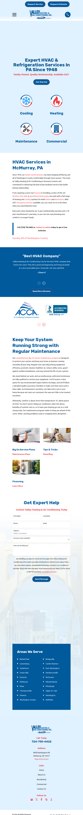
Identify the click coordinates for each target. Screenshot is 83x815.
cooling (28, 199)
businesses (59, 199)
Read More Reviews (41, 291)
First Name (17, 516)
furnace (37, 193)
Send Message (41, 579)
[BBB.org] (51, 799)
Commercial (41, 784)
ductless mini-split (19, 196)
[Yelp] (46, 799)
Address (16, 531)
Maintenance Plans (22, 454)
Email (45, 523)
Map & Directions (42, 759)
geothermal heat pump (39, 196)
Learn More (18, 486)
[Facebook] (41, 799)
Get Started (41, 82)
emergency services (24, 203)
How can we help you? (21, 546)
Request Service (35, 4)
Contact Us (41, 789)
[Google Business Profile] (31, 799)
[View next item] (43, 283)
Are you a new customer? (22, 538)
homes (48, 199)
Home (41, 770)
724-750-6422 (41, 741)
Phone (16, 523)
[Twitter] (36, 799)
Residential (41, 780)
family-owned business (34, 175)
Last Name (46, 516)
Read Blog (48, 454)
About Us (41, 775)
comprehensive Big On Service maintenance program (37, 358)
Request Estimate (58, 4)
